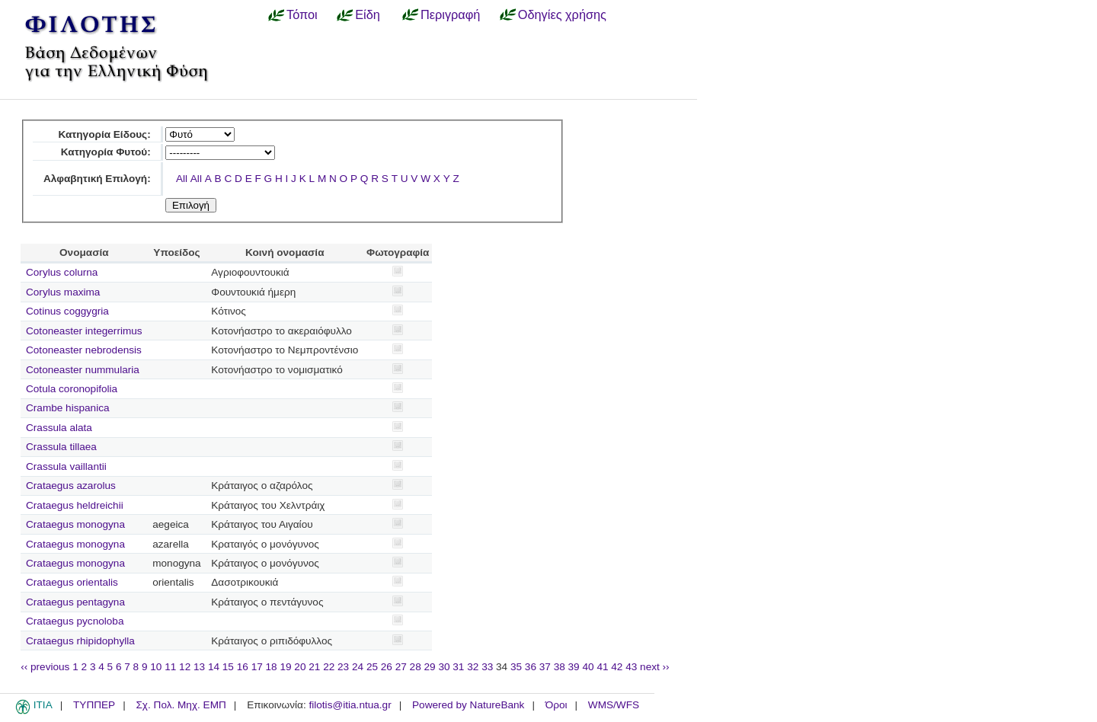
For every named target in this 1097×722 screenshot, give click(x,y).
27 (401, 666)
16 (242, 666)
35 (516, 666)
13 (199, 666)
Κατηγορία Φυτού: (106, 152)
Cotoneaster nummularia (82, 369)
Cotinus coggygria (67, 311)
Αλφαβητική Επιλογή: (97, 178)
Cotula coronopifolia (71, 389)
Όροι (556, 705)
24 (357, 666)
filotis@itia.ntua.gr (350, 705)
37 (545, 666)
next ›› (655, 666)
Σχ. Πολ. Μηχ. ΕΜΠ (180, 705)
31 (458, 666)
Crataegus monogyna (75, 524)
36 (530, 666)
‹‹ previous (45, 666)
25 (372, 666)
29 (430, 666)
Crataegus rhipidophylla (80, 641)
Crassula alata (59, 427)
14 (213, 666)
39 (574, 666)
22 (328, 666)
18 (271, 666)
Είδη (367, 14)
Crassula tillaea (61, 446)
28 (415, 666)
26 (386, 666)
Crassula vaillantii (66, 466)
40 (587, 666)
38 (559, 666)
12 (184, 666)
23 (343, 666)
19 (285, 666)
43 (631, 666)
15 (228, 666)
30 (443, 666)
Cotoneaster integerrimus (84, 331)
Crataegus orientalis (72, 582)
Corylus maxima (63, 292)
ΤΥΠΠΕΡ (94, 705)
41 (602, 666)
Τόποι (302, 14)
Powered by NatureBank (468, 705)
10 (156, 666)
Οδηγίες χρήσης (562, 14)
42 (616, 666)
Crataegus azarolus (71, 485)
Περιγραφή (450, 14)
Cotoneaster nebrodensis (84, 350)
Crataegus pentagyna (75, 602)
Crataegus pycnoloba (74, 621)
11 (170, 666)
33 (487, 666)
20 (299, 666)
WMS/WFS (613, 705)
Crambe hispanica (68, 408)
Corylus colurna (62, 272)
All (181, 178)
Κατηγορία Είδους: (104, 134)
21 (314, 666)
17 (257, 666)
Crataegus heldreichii (74, 505)
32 (472, 666)
